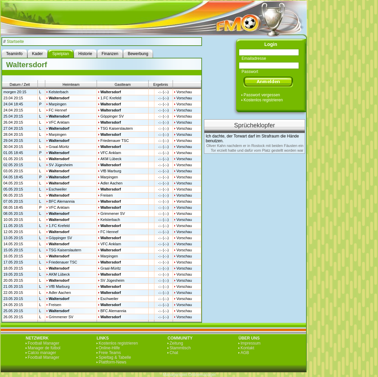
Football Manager (43, 343)
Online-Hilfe (109, 348)
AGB (245, 352)
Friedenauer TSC (114, 141)
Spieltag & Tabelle (115, 357)
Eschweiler (58, 189)
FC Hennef (58, 110)
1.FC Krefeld (110, 98)
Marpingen (57, 104)
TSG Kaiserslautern (116, 128)
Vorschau (184, 92)
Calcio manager (42, 352)
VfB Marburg (110, 171)
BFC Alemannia (61, 201)
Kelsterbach (58, 92)
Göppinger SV (112, 116)
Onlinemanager (202, 374)
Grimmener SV (112, 213)
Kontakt (247, 348)
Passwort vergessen (262, 95)
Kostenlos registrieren (263, 100)
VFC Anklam (59, 122)
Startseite (15, 41)
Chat (174, 352)
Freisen (106, 195)
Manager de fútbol (44, 348)
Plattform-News (112, 362)
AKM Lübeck (110, 159)
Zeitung (176, 343)
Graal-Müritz (59, 147)
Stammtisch (180, 348)
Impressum (250, 343)
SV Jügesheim (61, 165)
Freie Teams (110, 352)
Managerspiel (175, 374)
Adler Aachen (111, 183)
